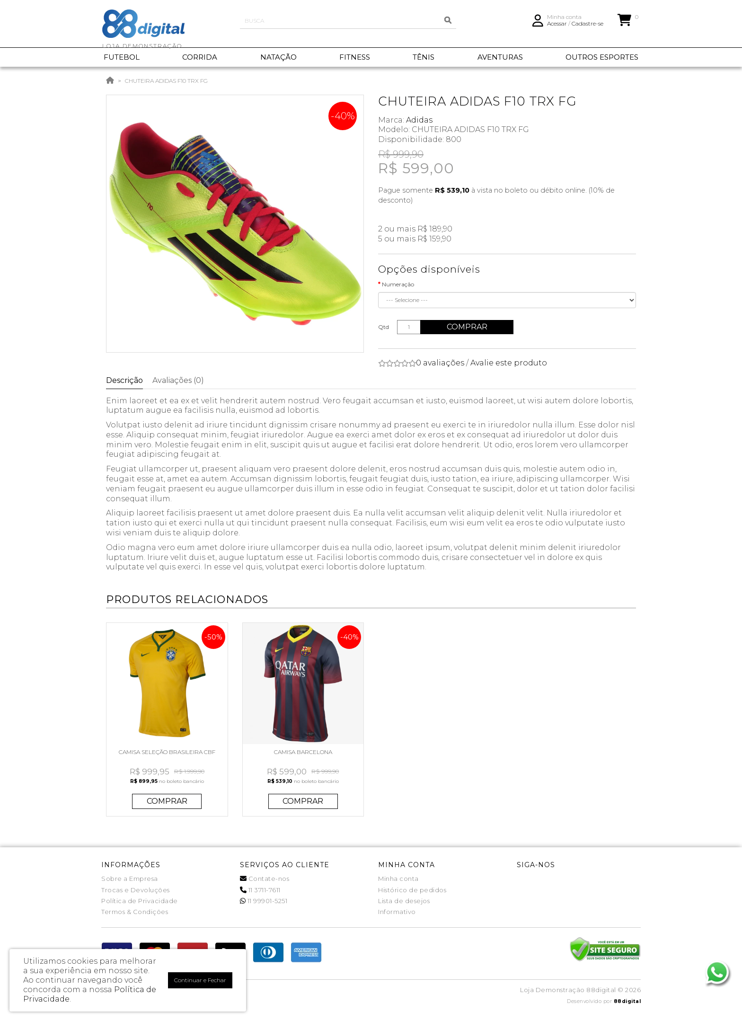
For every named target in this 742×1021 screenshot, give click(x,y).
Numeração (398, 284)
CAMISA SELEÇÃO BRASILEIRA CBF (167, 751)
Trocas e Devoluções (135, 890)
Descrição (124, 380)
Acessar (557, 26)
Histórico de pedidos (412, 890)
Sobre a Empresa (129, 878)
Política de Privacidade (139, 901)
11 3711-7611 (260, 890)
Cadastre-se (587, 26)
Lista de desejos (404, 901)
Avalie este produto (508, 362)
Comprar (467, 326)
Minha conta (398, 878)
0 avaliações (440, 362)
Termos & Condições (134, 911)
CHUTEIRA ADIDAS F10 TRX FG (166, 80)
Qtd (383, 326)
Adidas (419, 119)
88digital (627, 1001)
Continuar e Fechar (200, 980)
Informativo (397, 911)
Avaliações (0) (178, 380)
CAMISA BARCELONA (303, 751)
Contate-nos (265, 878)
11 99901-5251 (264, 901)
